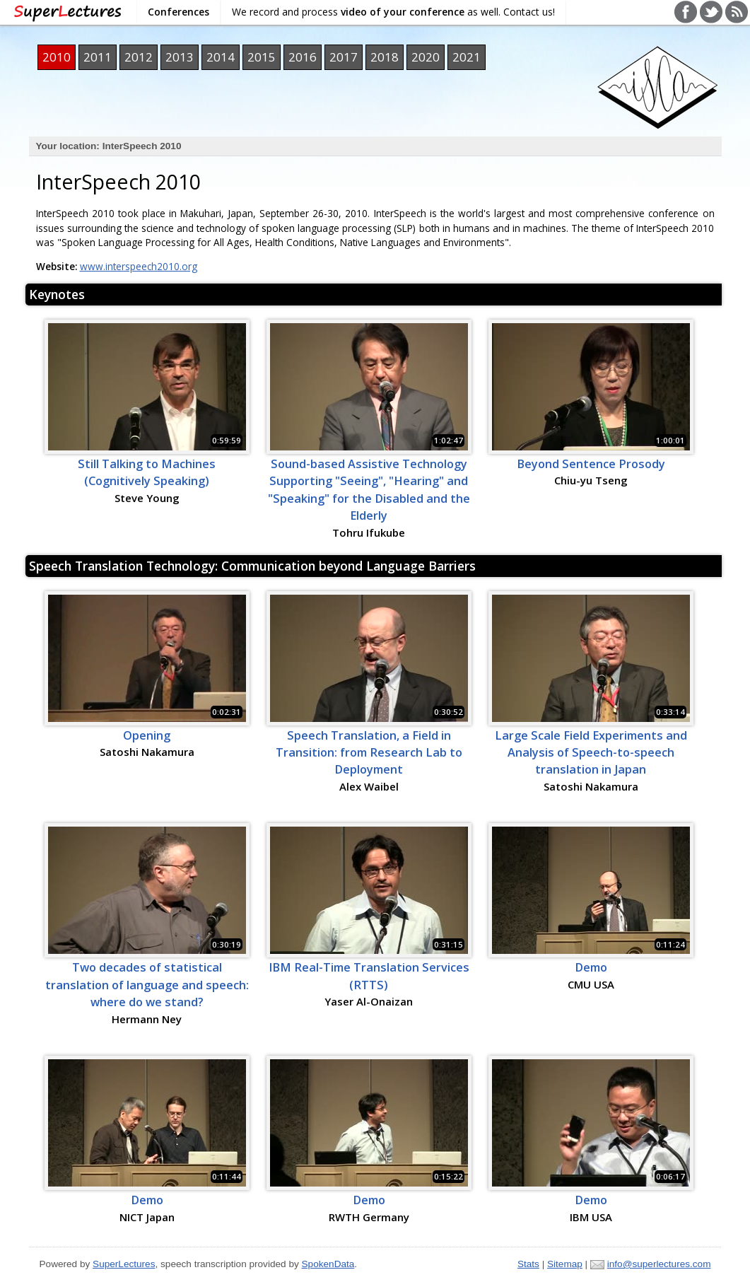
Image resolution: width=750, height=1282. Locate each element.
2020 (425, 57)
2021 (466, 57)
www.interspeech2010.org (138, 266)
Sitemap (564, 1264)
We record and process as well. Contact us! (393, 11)
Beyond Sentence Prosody (591, 464)
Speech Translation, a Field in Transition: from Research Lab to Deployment (369, 753)
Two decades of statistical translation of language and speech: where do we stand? (147, 985)
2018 (384, 57)
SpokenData (328, 1264)
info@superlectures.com (659, 1264)
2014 (220, 57)
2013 (179, 57)
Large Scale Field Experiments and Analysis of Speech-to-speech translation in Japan (591, 753)
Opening (146, 735)
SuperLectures (124, 1264)
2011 (97, 57)
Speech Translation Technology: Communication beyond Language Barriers (252, 565)
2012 (138, 57)
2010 (56, 57)
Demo (591, 967)
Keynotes (57, 294)
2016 (302, 57)
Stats (528, 1264)
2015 (261, 57)
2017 (343, 57)
